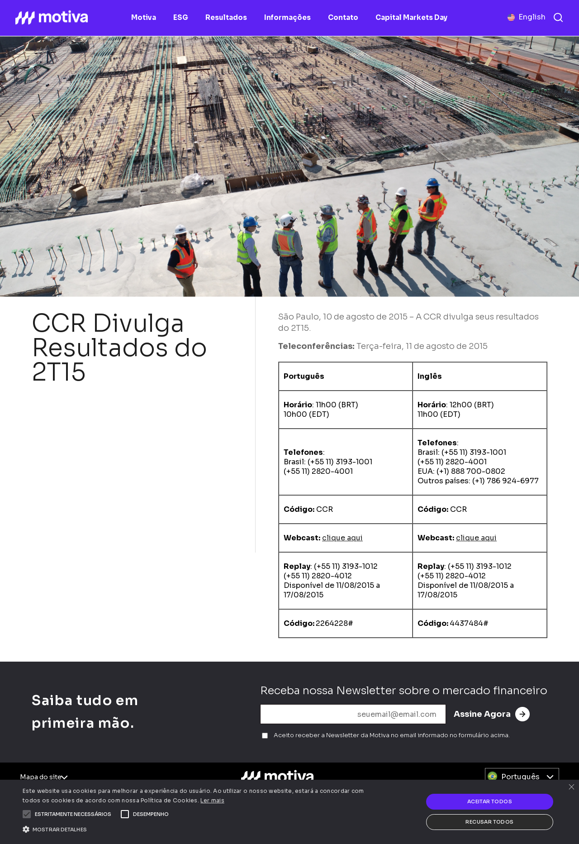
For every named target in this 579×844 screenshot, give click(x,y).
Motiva (143, 17)
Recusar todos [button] (489, 822)
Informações (287, 17)
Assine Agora (492, 714)
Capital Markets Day (411, 17)
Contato (343, 17)
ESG (180, 17)
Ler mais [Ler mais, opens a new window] (212, 800)
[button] (73, 814)
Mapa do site (41, 777)
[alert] (289, 812)
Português (520, 777)
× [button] (571, 787)
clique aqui (342, 538)
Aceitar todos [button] (489, 801)
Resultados (226, 17)
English (532, 17)
